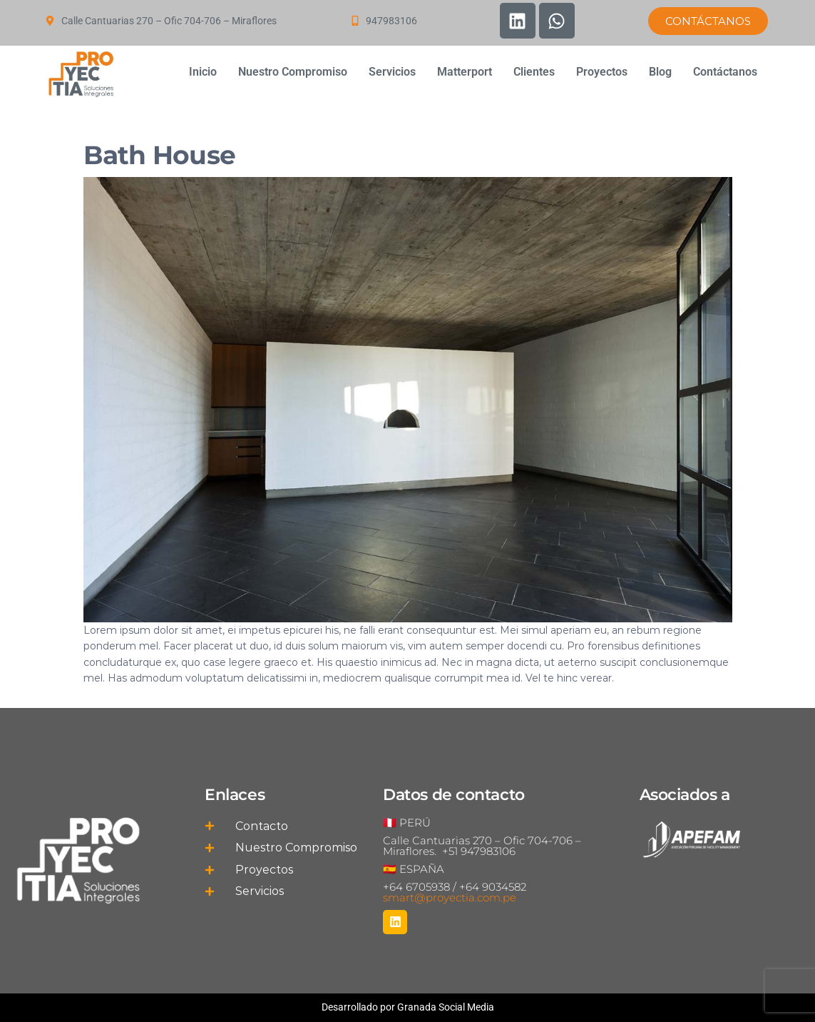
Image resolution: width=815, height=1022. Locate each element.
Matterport (464, 72)
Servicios (392, 72)
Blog (660, 72)
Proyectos (601, 72)
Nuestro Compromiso (292, 72)
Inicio (203, 72)
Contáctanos (725, 72)
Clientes (534, 72)
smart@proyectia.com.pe (449, 897)
